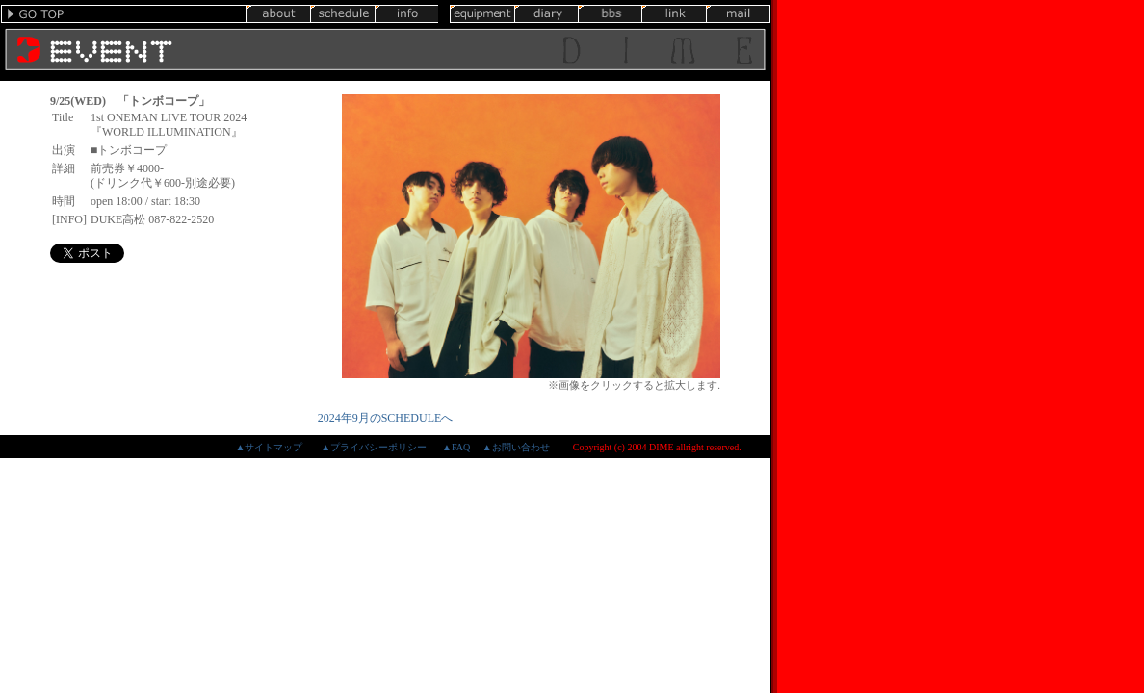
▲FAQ (456, 447)
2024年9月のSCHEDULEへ (386, 417)
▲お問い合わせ (516, 447)
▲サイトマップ (268, 447)
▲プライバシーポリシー (374, 447)
